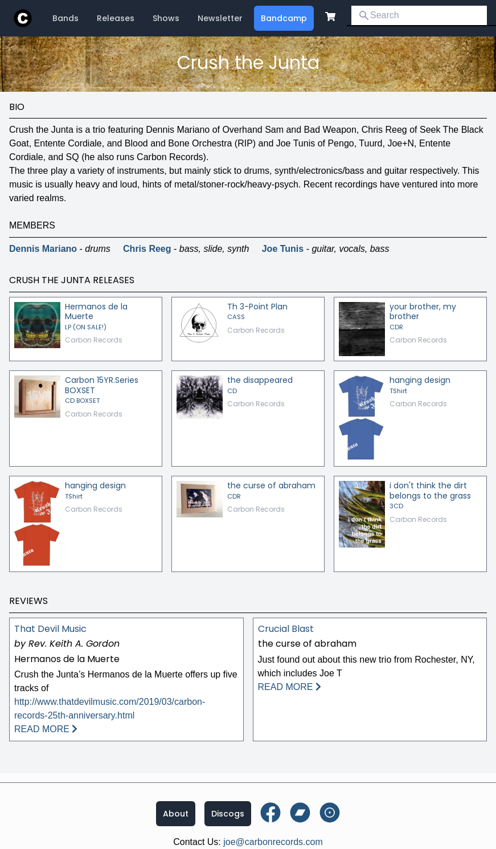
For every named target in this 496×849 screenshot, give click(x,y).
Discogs (227, 813)
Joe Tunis (283, 249)
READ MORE (45, 729)
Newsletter (220, 18)
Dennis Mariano (43, 249)
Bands (65, 18)
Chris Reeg (147, 249)
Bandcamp (284, 18)
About (175, 813)
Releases (115, 18)
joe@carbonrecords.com (273, 842)
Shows (166, 18)
